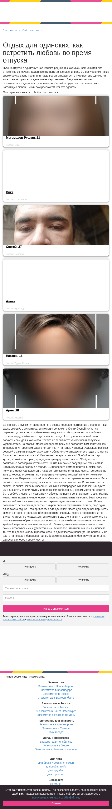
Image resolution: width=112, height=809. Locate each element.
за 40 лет (56, 783)
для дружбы (55, 770)
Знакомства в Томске (56, 693)
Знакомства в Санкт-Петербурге (56, 711)
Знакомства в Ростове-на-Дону (56, 714)
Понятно (56, 803)
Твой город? (56, 732)
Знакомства (10, 30)
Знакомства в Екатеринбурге (56, 697)
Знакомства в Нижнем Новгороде (56, 749)
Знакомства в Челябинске (56, 741)
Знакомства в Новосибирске (56, 686)
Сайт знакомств (32, 30)
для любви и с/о (56, 766)
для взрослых (56, 774)
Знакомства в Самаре (56, 728)
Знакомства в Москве (56, 707)
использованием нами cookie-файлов (55, 797)
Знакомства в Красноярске (56, 724)
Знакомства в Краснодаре (56, 690)
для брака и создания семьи (56, 762)
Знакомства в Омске (56, 745)
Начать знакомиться (56, 608)
